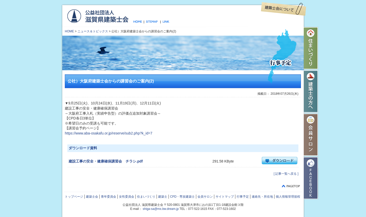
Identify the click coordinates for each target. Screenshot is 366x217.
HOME (69, 31)
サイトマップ (152, 21)
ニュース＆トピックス (93, 31)
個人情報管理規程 (288, 196)
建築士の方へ (311, 91)
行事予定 (243, 196)
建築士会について (283, 9)
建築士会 (92, 196)
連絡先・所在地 (262, 196)
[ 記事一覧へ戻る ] (286, 173)
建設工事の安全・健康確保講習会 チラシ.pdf (106, 161)
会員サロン (311, 134)
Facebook (311, 178)
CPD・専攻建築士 (182, 196)
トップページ (138, 21)
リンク (165, 21)
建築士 (162, 196)
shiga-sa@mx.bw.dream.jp (161, 209)
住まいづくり (311, 48)
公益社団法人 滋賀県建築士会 (97, 16)
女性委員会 (126, 196)
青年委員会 (108, 196)
